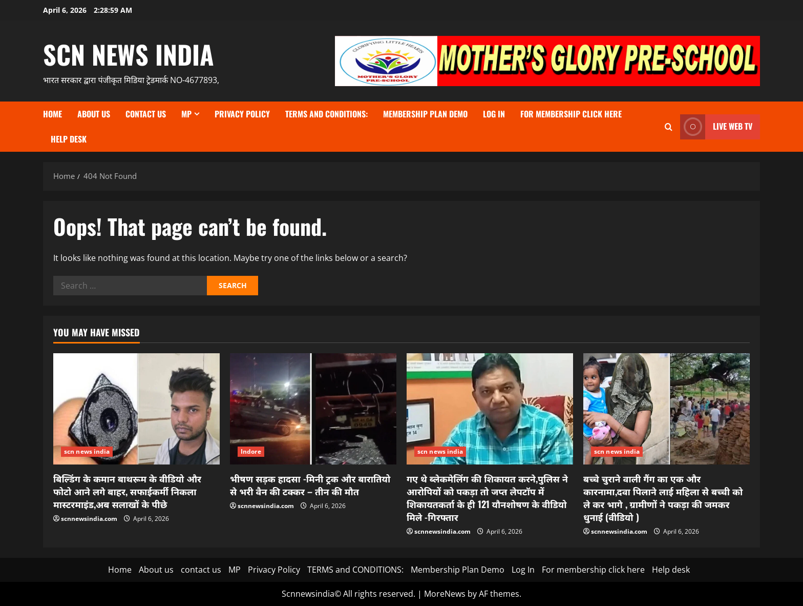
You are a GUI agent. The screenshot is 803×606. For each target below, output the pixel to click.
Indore (251, 451)
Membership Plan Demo (425, 114)
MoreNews (445, 593)
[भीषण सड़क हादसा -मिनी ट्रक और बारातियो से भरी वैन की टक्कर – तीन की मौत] (313, 408)
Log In (494, 114)
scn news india (128, 54)
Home (52, 114)
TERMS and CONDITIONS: (326, 114)
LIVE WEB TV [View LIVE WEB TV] (716, 126)
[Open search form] (668, 127)
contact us (145, 114)
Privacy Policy (242, 114)
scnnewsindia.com (89, 518)
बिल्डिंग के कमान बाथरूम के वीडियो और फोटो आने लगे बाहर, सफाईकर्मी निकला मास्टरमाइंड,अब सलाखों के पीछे (127, 491)
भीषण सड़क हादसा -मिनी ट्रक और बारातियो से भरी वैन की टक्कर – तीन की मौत (310, 485)
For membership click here (571, 114)
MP (186, 114)
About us (93, 114)
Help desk (69, 139)
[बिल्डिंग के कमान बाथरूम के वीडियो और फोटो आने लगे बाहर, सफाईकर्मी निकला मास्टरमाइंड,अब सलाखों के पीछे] (136, 408)
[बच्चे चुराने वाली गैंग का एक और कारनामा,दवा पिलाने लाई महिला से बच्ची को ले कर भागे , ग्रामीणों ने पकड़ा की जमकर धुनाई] (666, 408)
